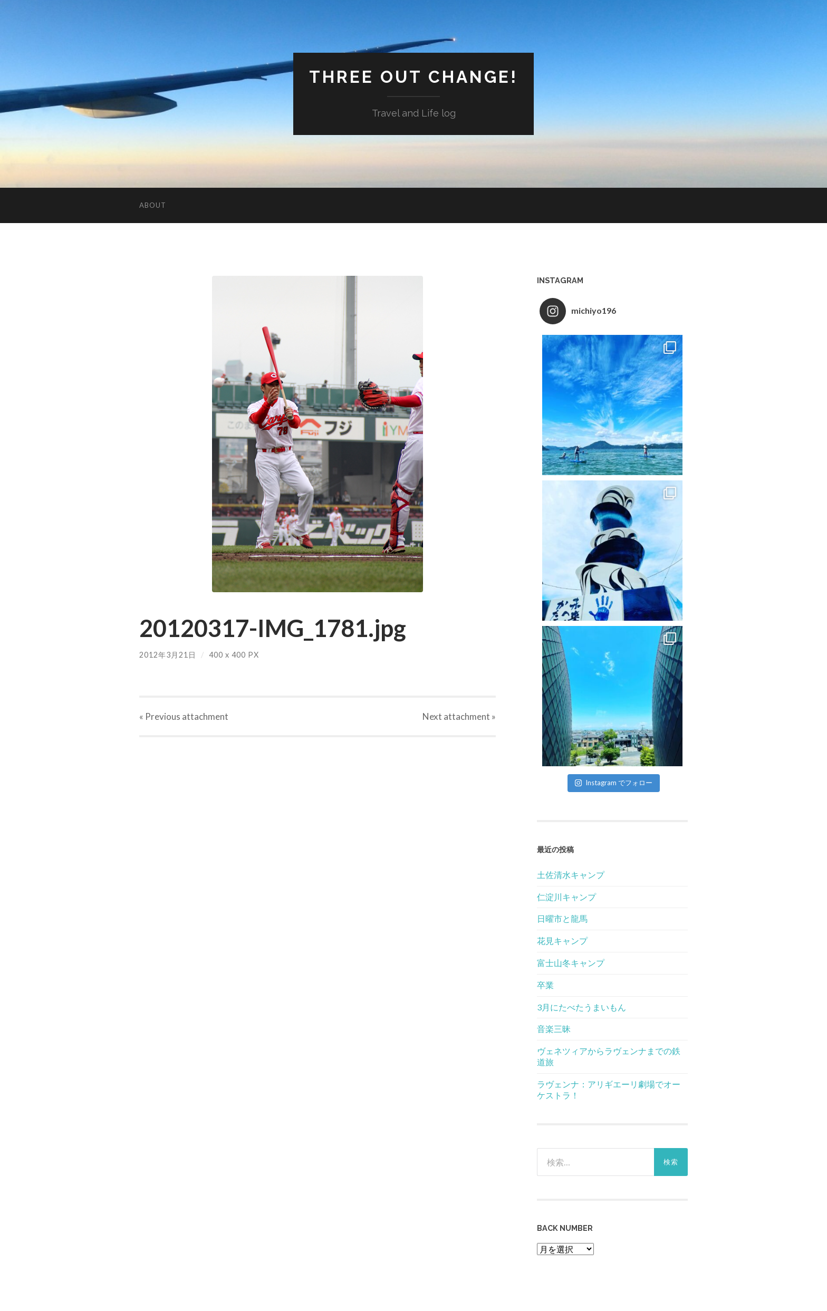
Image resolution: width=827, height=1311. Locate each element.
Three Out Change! (413, 76)
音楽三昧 (554, 1029)
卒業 (545, 985)
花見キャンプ (562, 941)
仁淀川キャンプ (566, 897)
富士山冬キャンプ (570, 963)
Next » (459, 716)
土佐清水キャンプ (570, 875)
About (152, 205)
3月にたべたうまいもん (581, 1007)
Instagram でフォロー (613, 782)
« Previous (183, 716)
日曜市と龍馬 (562, 918)
